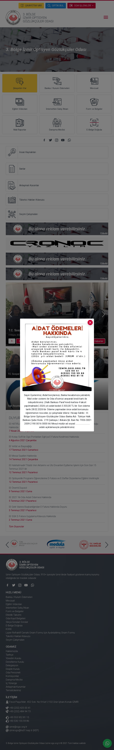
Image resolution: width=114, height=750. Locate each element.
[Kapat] (90, 322)
